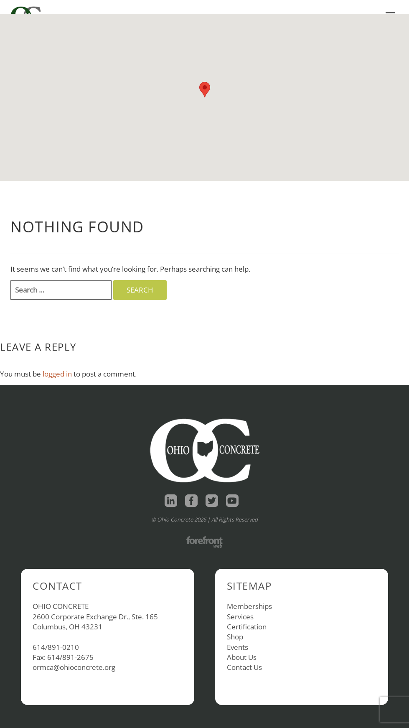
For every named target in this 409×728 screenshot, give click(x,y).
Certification (247, 626)
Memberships (249, 606)
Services (240, 616)
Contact (381, 7)
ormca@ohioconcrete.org (74, 667)
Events (237, 647)
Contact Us (244, 667)
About (345, 7)
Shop (310, 7)
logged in (57, 374)
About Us (242, 657)
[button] (204, 89)
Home (280, 7)
